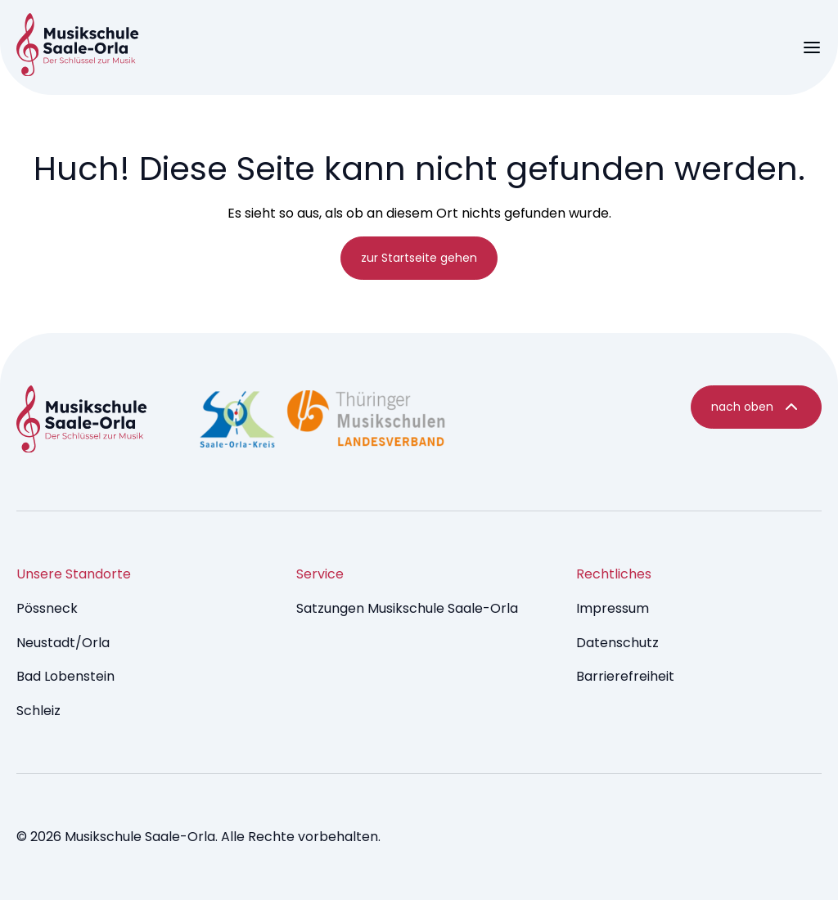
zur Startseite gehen (419, 258)
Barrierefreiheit (625, 676)
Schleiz (38, 710)
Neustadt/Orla (63, 642)
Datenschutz (617, 642)
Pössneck (47, 608)
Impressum (612, 608)
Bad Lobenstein (65, 676)
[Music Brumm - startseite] (77, 47)
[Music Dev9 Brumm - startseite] (81, 422)
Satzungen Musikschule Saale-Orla (407, 608)
